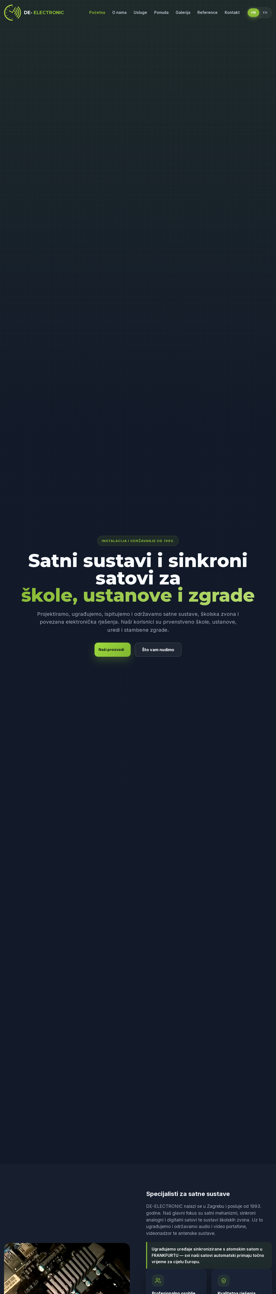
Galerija (183, 12)
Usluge (140, 12)
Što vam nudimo (158, 649)
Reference (207, 12)
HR (253, 12)
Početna (97, 12)
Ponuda (161, 12)
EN (265, 12)
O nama (119, 12)
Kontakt (232, 12)
